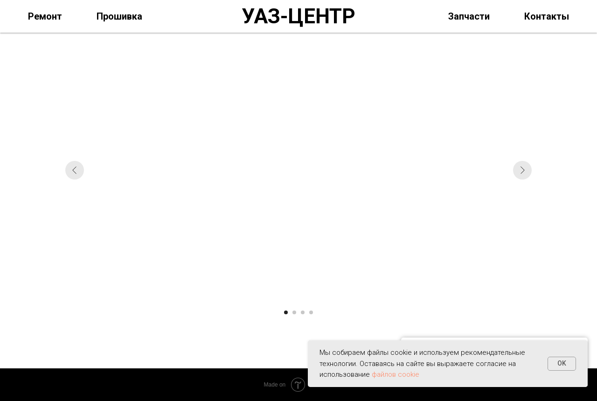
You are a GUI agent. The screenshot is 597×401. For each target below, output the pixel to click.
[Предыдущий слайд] (74, 170)
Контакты (546, 16)
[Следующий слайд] (522, 170)
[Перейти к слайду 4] (311, 312)
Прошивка (119, 16)
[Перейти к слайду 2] (294, 312)
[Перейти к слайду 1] (286, 312)
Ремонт (45, 16)
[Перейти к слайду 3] (303, 312)
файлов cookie (395, 374)
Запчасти (469, 16)
